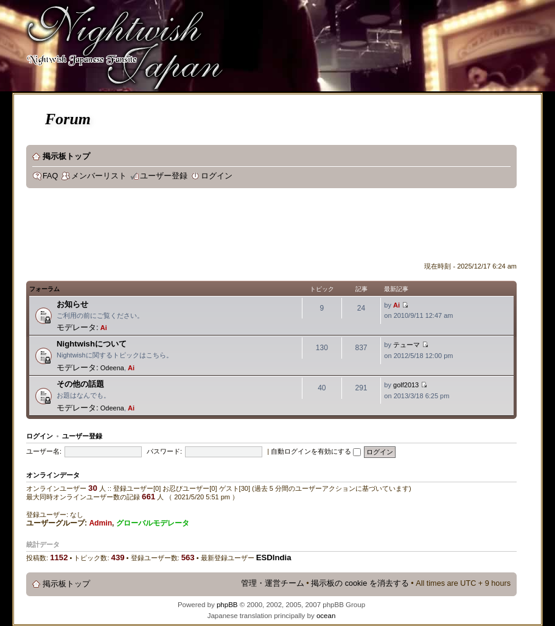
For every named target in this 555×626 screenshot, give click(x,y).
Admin (100, 523)
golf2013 (406, 385)
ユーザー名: (43, 451)
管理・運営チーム (272, 583)
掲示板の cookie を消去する (360, 583)
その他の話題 (80, 384)
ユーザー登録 (163, 176)
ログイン (216, 176)
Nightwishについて (92, 343)
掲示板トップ (66, 156)
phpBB (227, 604)
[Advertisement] (247, 227)
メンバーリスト (99, 176)
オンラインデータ (53, 475)
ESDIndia (273, 557)
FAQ (50, 176)
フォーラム (44, 289)
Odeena (112, 367)
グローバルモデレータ (152, 523)
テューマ (406, 344)
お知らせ (72, 304)
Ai (103, 327)
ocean (325, 615)
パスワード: (164, 451)
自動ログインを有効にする (316, 451)
